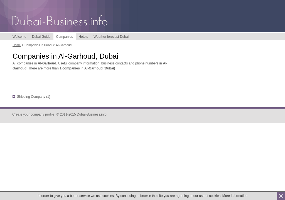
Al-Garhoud (64, 45)
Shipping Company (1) (33, 97)
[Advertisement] (78, 83)
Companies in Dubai (38, 45)
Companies (64, 37)
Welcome (19, 37)
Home (17, 45)
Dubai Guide (41, 37)
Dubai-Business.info (60, 21)
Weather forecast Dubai (111, 37)
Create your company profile (33, 114)
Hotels (83, 37)
